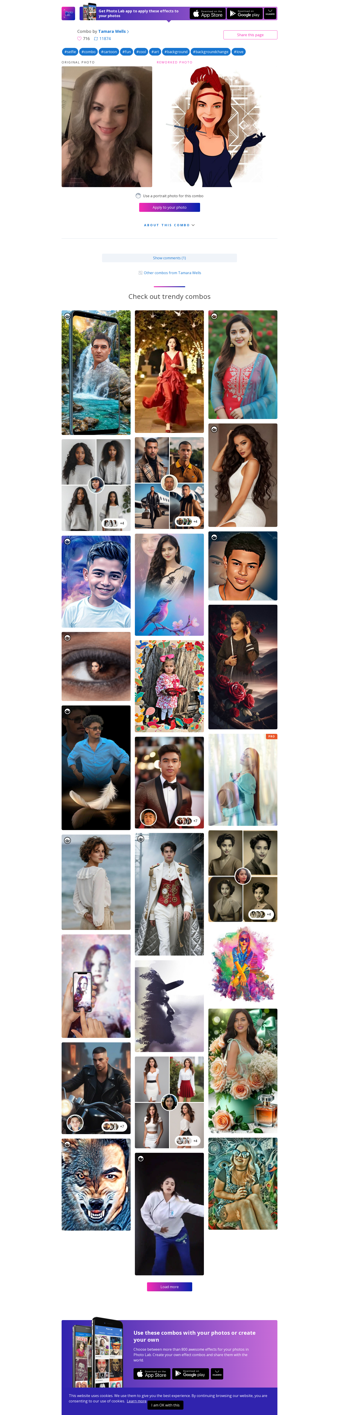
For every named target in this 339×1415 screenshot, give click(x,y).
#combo (88, 51)
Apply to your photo (170, 207)
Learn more (137, 1401)
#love (238, 51)
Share (250, 34)
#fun (126, 51)
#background (175, 51)
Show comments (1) (169, 257)
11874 (102, 38)
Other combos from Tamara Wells (169, 272)
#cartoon (109, 51)
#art (155, 51)
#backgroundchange (210, 51)
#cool (141, 51)
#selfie (70, 51)
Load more (170, 1286)
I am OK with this (165, 1405)
